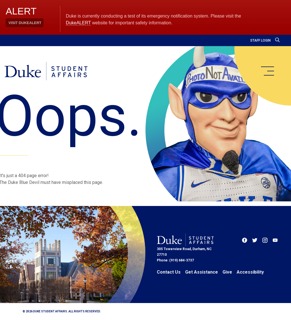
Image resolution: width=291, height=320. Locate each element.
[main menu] (267, 71)
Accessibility (250, 272)
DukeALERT (78, 22)
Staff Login (260, 40)
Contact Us (169, 272)
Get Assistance (201, 272)
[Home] (46, 71)
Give (227, 272)
